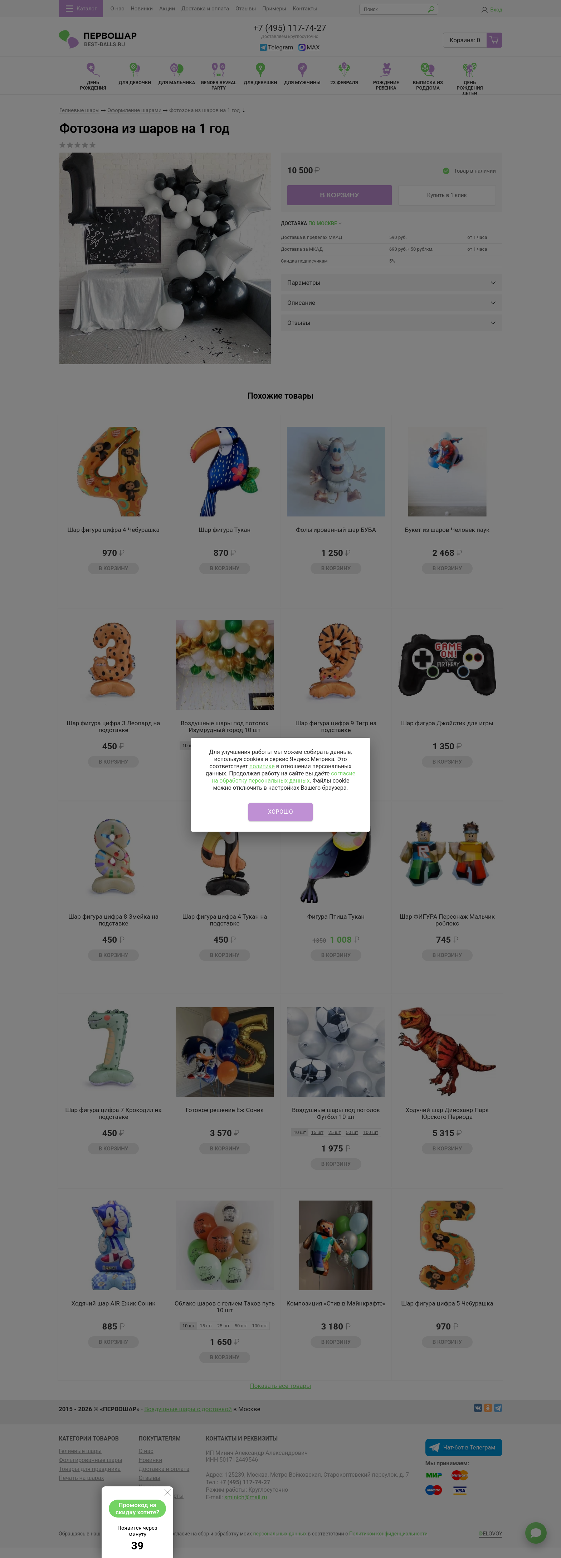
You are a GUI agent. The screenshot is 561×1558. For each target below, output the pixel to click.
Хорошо (280, 811)
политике (262, 766)
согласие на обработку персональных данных (283, 777)
